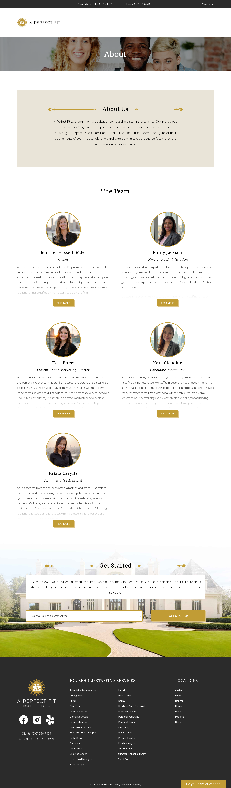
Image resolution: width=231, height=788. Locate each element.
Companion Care (79, 711)
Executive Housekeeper (83, 732)
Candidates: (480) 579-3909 (95, 4)
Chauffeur (75, 706)
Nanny (121, 700)
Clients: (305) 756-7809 (138, 4)
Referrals (164, 22)
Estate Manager (78, 721)
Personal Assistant (128, 716)
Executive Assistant (80, 727)
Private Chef (125, 732)
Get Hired (146, 22)
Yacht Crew (124, 759)
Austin (178, 690)
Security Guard (126, 748)
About (180, 22)
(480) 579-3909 (44, 739)
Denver (179, 700)
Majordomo (124, 695)
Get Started (178, 616)
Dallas (178, 695)
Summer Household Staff (132, 753)
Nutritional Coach (127, 711)
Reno (178, 721)
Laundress (124, 690)
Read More (63, 303)
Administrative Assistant (83, 690)
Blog (193, 22)
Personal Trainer (127, 721)
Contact (207, 22)
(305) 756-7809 (41, 733)
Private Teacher (127, 737)
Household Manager (81, 759)
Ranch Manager (126, 743)
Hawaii (178, 706)
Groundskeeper (78, 753)
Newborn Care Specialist (131, 706)
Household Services (104, 22)
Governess (76, 748)
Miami (206, 4)
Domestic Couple (79, 716)
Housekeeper (77, 764)
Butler (73, 700)
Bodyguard (76, 695)
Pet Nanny (124, 727)
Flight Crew (76, 737)
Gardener (75, 743)
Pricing (129, 22)
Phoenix (179, 716)
